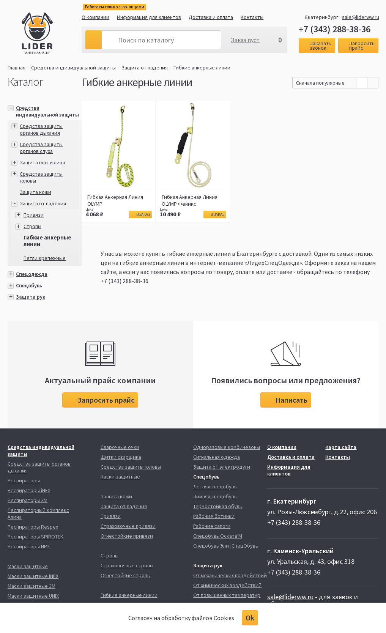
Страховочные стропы (127, 565)
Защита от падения (144, 67)
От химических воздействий (227, 585)
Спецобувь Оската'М (217, 535)
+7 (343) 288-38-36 (334, 29)
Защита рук (30, 296)
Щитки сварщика (121, 456)
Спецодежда (31, 274)
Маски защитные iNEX (33, 576)
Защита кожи (35, 192)
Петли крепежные (45, 258)
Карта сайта (340, 447)
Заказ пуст (245, 40)
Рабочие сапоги (211, 526)
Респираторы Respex (33, 526)
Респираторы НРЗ (29, 546)
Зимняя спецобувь (215, 496)
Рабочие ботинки (214, 516)
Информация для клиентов (149, 17)
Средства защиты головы (131, 466)
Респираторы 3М (27, 500)
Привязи (34, 214)
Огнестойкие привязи (127, 535)
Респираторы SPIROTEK (35, 536)
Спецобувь (29, 285)
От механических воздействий (230, 575)
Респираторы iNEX (29, 490)
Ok (250, 617)
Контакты (252, 17)
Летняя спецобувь (215, 486)
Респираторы (24, 480)
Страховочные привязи (128, 526)
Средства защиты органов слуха (41, 147)
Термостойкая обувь (217, 506)
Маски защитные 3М (31, 586)
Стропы (32, 226)
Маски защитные (28, 566)
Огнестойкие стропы (126, 575)
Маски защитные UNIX (33, 595)
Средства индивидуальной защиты (73, 67)
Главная (16, 67)
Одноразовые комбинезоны (226, 447)
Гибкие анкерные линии (201, 67)
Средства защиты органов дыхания (41, 129)
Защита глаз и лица (42, 162)
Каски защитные (120, 476)
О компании (95, 17)
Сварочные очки (120, 447)
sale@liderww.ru (360, 17)
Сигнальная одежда (216, 456)
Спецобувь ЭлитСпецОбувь (225, 545)
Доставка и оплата (211, 17)
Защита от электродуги (221, 466)
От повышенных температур (226, 595)
